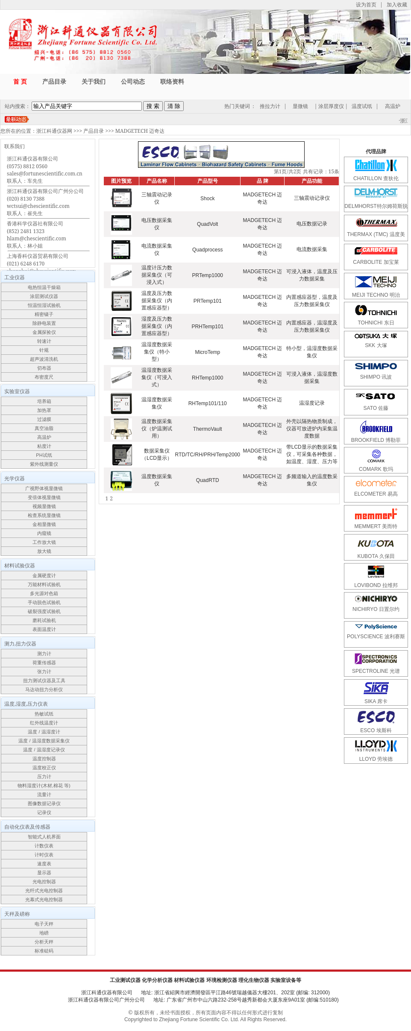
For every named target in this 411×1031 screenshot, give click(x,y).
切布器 (44, 368)
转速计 (44, 341)
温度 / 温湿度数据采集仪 (43, 740)
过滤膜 (44, 419)
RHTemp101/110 (207, 403)
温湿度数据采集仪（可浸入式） (156, 377)
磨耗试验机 (44, 620)
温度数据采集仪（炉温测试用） (156, 428)
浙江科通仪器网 (54, 130)
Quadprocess (207, 250)
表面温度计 (44, 629)
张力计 (44, 671)
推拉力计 (270, 106)
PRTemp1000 (207, 275)
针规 (44, 350)
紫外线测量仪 (44, 464)
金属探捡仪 (44, 332)
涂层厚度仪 (331, 106)
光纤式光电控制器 (44, 890)
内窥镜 (44, 533)
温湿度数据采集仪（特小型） (156, 352)
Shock (207, 199)
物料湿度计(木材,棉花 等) (44, 785)
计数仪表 (44, 845)
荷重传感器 (44, 662)
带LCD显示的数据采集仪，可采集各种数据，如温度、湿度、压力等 (312, 454)
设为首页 (366, 4)
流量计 (44, 794)
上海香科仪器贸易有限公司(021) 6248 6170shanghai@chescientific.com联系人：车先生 (41, 267)
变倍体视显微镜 (44, 497)
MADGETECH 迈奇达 (139, 130)
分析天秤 (44, 941)
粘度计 (44, 446)
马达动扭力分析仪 (44, 689)
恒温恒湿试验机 (44, 305)
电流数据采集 (312, 249)
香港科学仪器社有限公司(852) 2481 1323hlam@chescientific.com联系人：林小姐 (36, 234)
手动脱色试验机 (44, 602)
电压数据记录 (312, 224)
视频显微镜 (44, 506)
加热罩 (44, 410)
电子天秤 (44, 923)
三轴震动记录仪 (312, 198)
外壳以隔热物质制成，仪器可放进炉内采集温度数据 (312, 428)
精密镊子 (44, 314)
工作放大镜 (44, 542)
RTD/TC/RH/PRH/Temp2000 (207, 455)
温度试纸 (362, 106)
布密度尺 (44, 377)
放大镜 (44, 551)
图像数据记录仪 (44, 803)
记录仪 (44, 812)
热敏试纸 (44, 713)
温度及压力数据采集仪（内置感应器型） (156, 300)
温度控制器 (44, 758)
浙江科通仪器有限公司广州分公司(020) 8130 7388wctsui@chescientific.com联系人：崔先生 (45, 202)
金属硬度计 (44, 575)
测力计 (44, 653)
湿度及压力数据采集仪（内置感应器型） (156, 326)
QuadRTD (207, 480)
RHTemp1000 (207, 378)
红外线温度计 (44, 722)
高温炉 (392, 106)
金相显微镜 (44, 524)
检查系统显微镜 (44, 515)
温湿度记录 (312, 403)
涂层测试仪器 (44, 296)
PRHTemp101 (207, 327)
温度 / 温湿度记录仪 (44, 749)
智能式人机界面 (44, 836)
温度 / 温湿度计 (44, 731)
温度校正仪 (44, 767)
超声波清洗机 (44, 359)
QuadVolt (207, 224)
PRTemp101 (208, 301)
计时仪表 (44, 854)
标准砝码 (44, 950)
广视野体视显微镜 (44, 488)
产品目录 (93, 130)
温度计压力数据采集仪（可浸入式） (156, 275)
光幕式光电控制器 (44, 899)
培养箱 (44, 401)
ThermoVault (207, 429)
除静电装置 (44, 323)
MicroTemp (207, 352)
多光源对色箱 (44, 593)
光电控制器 (44, 881)
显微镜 (300, 106)
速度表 (44, 863)
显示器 (44, 872)
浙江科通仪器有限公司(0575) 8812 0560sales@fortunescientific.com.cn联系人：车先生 (44, 169)
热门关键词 (237, 106)
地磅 (44, 932)
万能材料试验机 (44, 584)
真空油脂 (44, 428)
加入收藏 (397, 4)
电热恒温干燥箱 (44, 287)
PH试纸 (44, 455)
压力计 (44, 776)
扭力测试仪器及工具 (44, 680)
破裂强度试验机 (44, 611)
